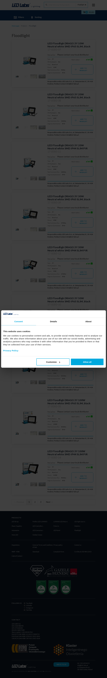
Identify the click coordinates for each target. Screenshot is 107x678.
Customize (53, 362)
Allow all (87, 362)
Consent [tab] (18, 321)
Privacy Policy (10, 350)
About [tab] (88, 321)
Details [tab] (53, 321)
